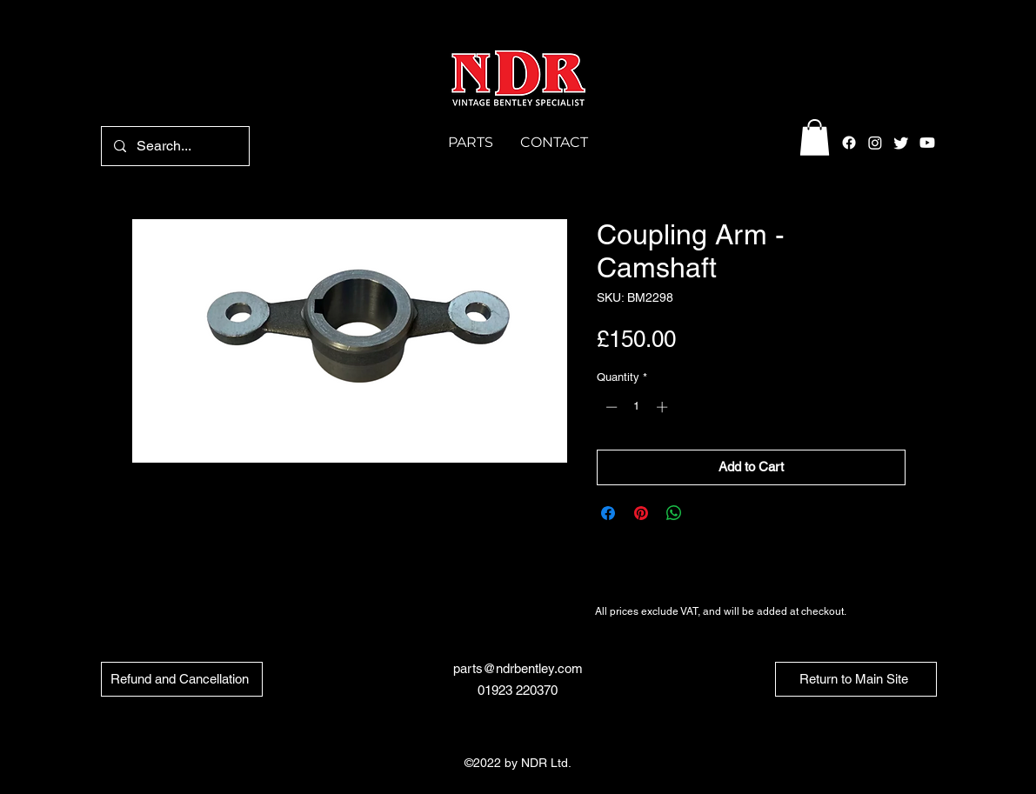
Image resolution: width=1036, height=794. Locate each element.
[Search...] (174, 146)
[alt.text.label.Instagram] (875, 142)
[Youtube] (927, 142)
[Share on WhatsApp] (674, 513)
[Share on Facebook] (608, 513)
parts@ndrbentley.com (518, 668)
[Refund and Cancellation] (182, 679)
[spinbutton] (636, 407)
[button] (814, 137)
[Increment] (663, 407)
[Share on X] (707, 513)
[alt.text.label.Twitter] (901, 142)
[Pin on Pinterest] (641, 513)
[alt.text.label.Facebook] (849, 142)
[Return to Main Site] (856, 679)
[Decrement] (609, 407)
